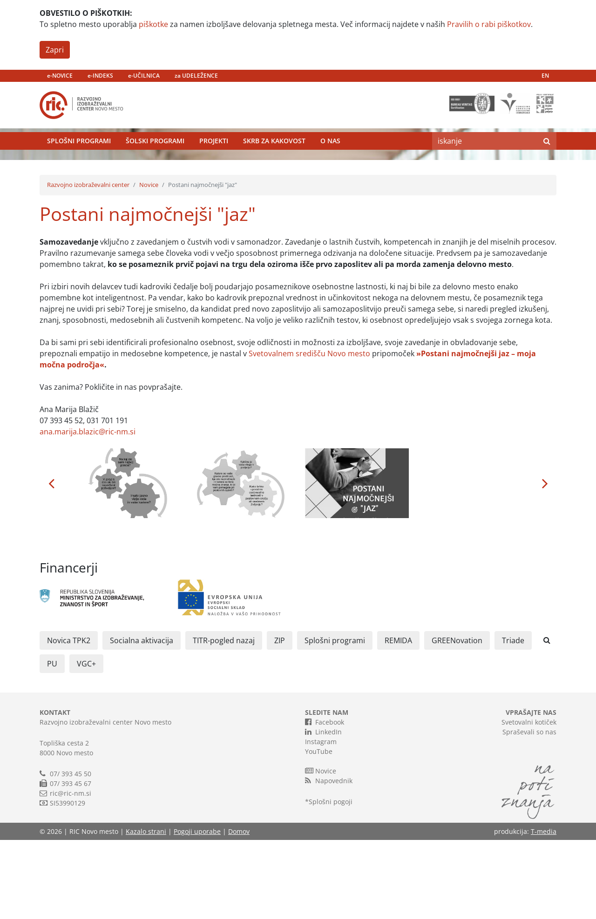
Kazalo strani (146, 910)
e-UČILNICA (144, 76)
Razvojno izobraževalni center (88, 264)
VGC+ (86, 743)
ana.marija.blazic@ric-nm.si (87, 510)
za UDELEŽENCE (196, 76)
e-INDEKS (100, 76)
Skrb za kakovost (274, 160)
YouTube (318, 830)
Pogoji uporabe (197, 910)
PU (52, 743)
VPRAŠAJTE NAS (531, 791)
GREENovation (457, 719)
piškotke (153, 24)
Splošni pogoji (330, 880)
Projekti (213, 160)
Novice (148, 264)
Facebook (324, 801)
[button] (51, 562)
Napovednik (328, 859)
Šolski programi (155, 160)
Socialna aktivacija (141, 719)
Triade (513, 719)
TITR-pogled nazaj (224, 719)
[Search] (484, 160)
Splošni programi (79, 160)
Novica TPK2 (68, 719)
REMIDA (398, 719)
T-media (543, 910)
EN (545, 76)
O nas (330, 160)
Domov (239, 910)
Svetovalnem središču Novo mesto (309, 432)
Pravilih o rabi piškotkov (489, 24)
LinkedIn (323, 810)
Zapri (55, 50)
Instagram (321, 820)
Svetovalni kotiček (528, 801)
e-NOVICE (60, 76)
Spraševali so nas (529, 810)
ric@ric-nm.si (70, 872)
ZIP (279, 719)
